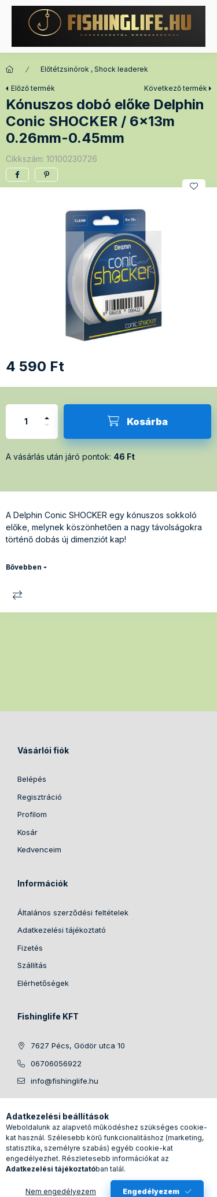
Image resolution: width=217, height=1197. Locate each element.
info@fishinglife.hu (64, 1080)
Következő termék (175, 88)
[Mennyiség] (26, 421)
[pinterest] (46, 175)
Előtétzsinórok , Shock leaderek (94, 69)
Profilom (32, 814)
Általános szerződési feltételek (72, 912)
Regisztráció (39, 796)
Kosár (27, 832)
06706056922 (56, 1063)
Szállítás (32, 965)
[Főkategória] (10, 69)
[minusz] (47, 430)
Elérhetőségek (43, 983)
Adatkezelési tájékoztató (61, 929)
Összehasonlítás (17, 595)
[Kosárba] (137, 421)
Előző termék (33, 88)
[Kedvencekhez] (193, 186)
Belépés (31, 779)
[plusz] (47, 413)
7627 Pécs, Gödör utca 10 (78, 1045)
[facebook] (17, 175)
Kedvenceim (39, 849)
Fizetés (30, 947)
